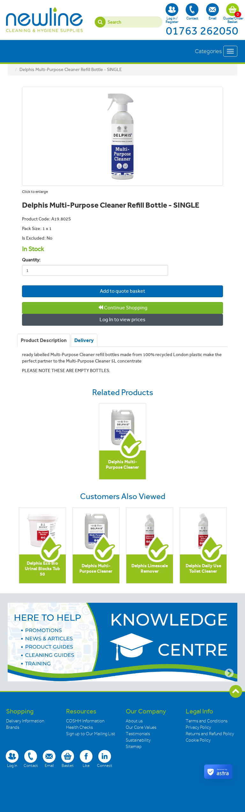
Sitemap (134, 746)
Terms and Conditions (206, 721)
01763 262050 (202, 31)
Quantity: (31, 260)
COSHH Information (85, 721)
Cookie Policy (198, 740)
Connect (104, 759)
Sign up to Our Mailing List (90, 733)
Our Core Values (141, 727)
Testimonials (138, 733)
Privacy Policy (198, 727)
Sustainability (138, 740)
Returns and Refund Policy (210, 733)
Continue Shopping (122, 308)
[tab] (43, 340)
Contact (192, 11)
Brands (12, 727)
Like (86, 759)
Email (212, 11)
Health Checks (79, 727)
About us (134, 721)
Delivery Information (25, 721)
